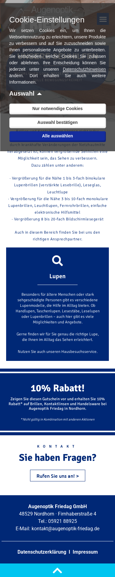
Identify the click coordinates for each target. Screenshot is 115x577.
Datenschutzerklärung (42, 552)
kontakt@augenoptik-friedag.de (65, 529)
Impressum (85, 552)
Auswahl (21, 93)
